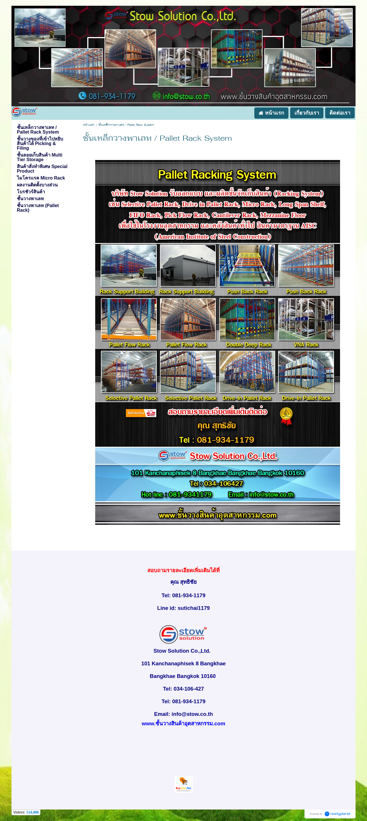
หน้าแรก (89, 125)
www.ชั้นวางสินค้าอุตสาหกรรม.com (183, 723)
